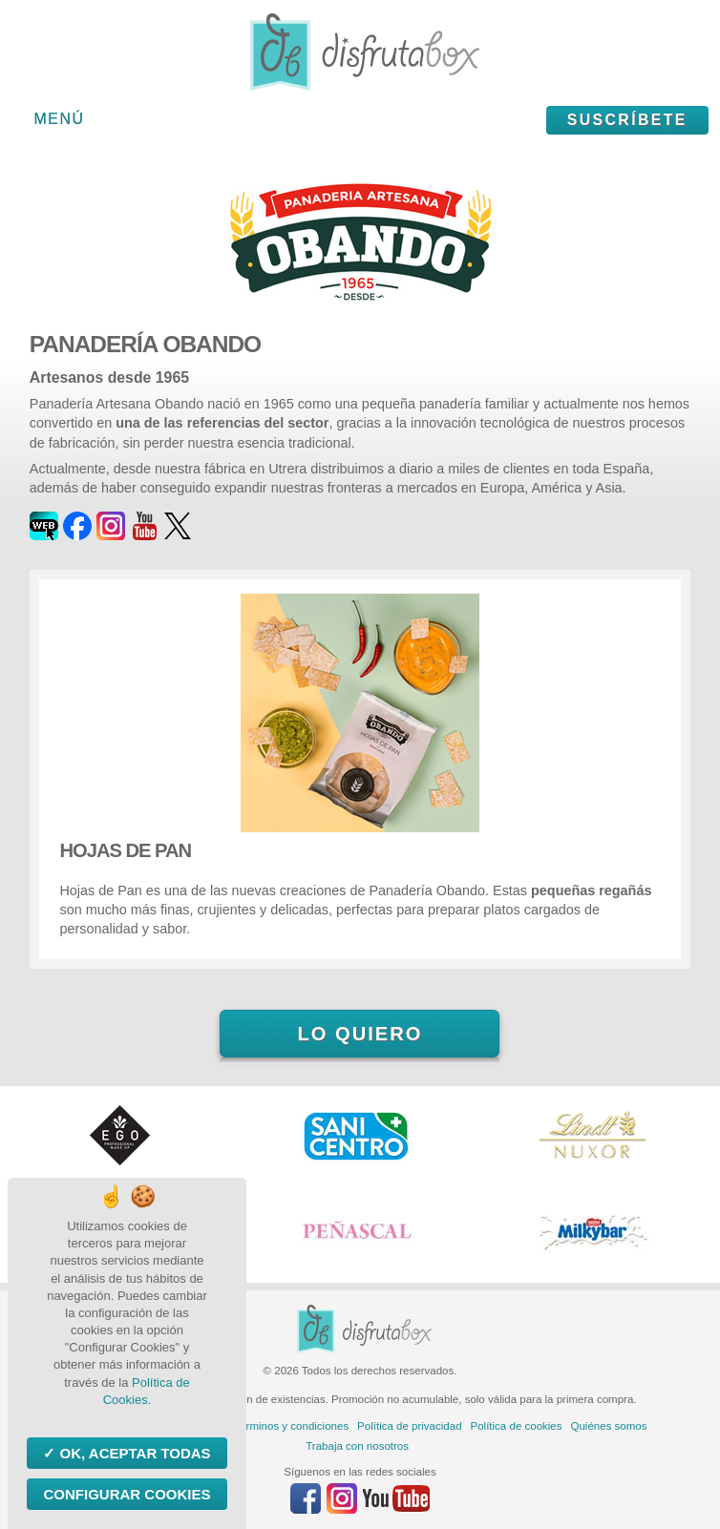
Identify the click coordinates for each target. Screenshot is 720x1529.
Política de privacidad (409, 1426)
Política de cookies (516, 1426)
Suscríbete (627, 120)
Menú (59, 119)
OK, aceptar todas (132, 1453)
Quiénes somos (609, 1426)
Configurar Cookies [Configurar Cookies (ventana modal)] (126, 1494)
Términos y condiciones (291, 1426)
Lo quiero (359, 1033)
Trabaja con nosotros (357, 1446)
